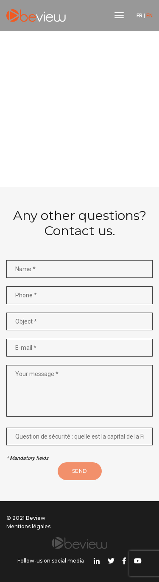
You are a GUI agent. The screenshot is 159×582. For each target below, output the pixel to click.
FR (139, 16)
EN (149, 16)
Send (79, 471)
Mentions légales (28, 526)
